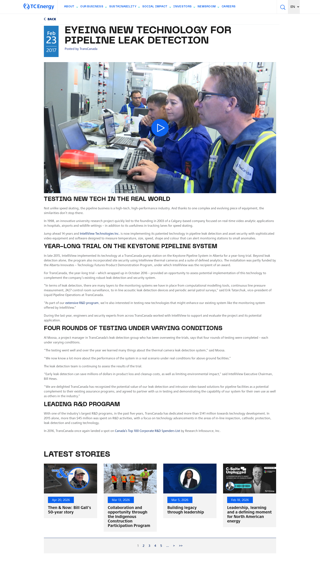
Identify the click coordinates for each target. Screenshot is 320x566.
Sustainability (124, 8)
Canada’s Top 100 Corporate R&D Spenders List (147, 430)
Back (52, 18)
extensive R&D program (82, 302)
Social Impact (156, 8)
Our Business (93, 8)
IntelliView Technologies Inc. (100, 233)
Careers (229, 7)
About (71, 8)
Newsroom (208, 8)
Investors (184, 8)
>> (181, 545)
